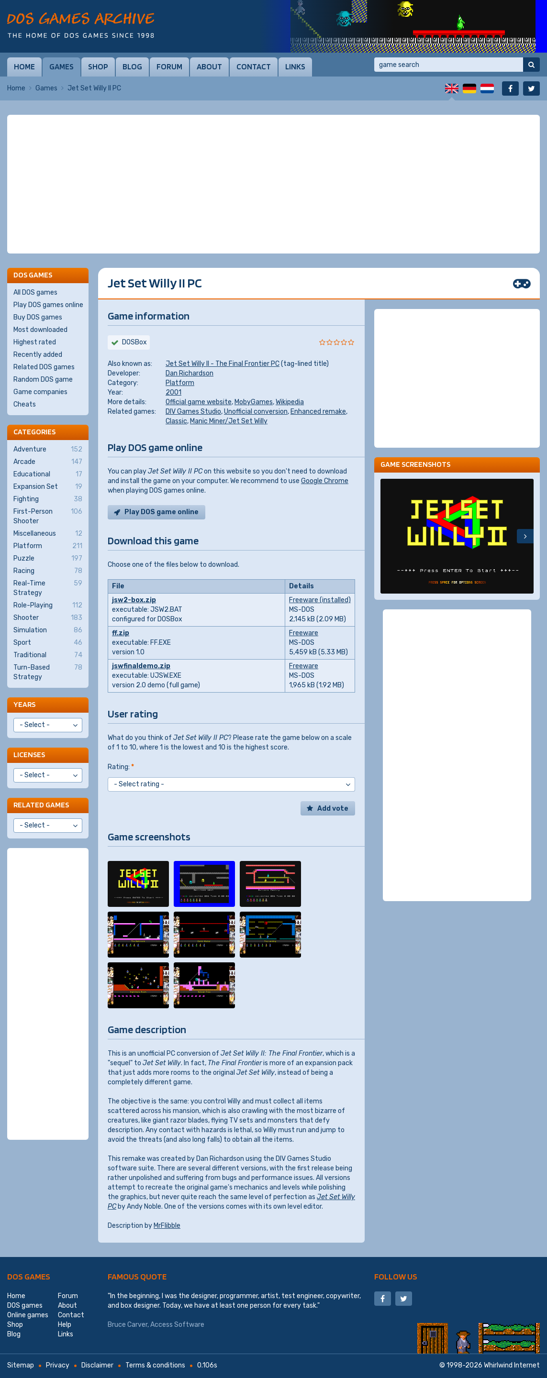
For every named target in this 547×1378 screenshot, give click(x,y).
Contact (253, 66)
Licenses (29, 754)
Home (24, 66)
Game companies (40, 392)
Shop (98, 66)
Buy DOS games (37, 317)
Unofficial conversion (256, 412)
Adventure (47, 449)
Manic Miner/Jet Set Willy (229, 421)
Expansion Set (47, 487)
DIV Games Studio (193, 412)
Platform (180, 383)
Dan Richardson (189, 373)
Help (64, 1325)
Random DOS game (43, 379)
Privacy (57, 1365)
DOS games (28, 1276)
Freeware (303, 633)
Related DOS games (44, 367)
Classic (176, 421)
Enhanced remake (318, 412)
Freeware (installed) (320, 600)
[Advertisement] (273, 184)
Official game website (199, 402)
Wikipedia (290, 402)
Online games (27, 1315)
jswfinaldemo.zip (141, 666)
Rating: (121, 767)
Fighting (47, 499)
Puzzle (47, 558)
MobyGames (253, 402)
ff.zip (120, 633)
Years (24, 704)
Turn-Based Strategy (47, 672)
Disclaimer (97, 1365)
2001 (173, 392)
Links (295, 66)
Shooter (47, 618)
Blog (132, 66)
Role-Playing (47, 605)
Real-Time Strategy (47, 588)
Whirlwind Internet (512, 1365)
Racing (47, 571)
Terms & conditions (155, 1365)
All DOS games (35, 292)
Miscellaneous (47, 534)
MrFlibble (167, 1226)
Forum (169, 66)
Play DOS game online (161, 512)
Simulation (47, 630)
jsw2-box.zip (134, 600)
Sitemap (20, 1365)
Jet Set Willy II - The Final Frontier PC (222, 364)
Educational (47, 474)
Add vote (332, 809)
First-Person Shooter (47, 516)
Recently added (37, 355)
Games (61, 66)
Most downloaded (40, 330)
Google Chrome (324, 481)
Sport (47, 643)
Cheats (24, 404)
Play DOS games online (48, 305)
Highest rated (34, 342)
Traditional (47, 655)
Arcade (47, 462)
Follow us (395, 1276)
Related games (41, 804)
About (209, 66)
